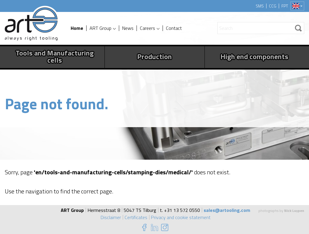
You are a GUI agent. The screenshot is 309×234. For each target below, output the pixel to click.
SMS (260, 6)
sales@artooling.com (227, 210)
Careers (147, 28)
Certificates (136, 217)
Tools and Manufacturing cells (55, 56)
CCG (272, 6)
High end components (254, 56)
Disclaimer (111, 217)
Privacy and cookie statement (180, 217)
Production (154, 56)
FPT (284, 6)
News (128, 28)
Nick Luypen (294, 210)
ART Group (100, 28)
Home (77, 28)
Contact (174, 28)
